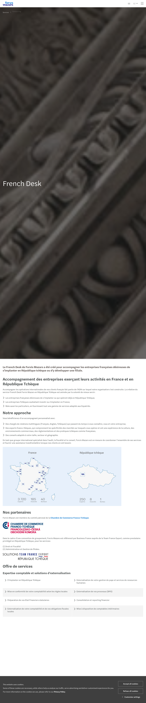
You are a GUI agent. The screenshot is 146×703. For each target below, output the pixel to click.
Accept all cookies (130, 683)
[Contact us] (129, 3)
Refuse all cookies (130, 691)
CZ (134, 3)
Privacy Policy (59, 691)
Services (6, 12)
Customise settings (130, 697)
